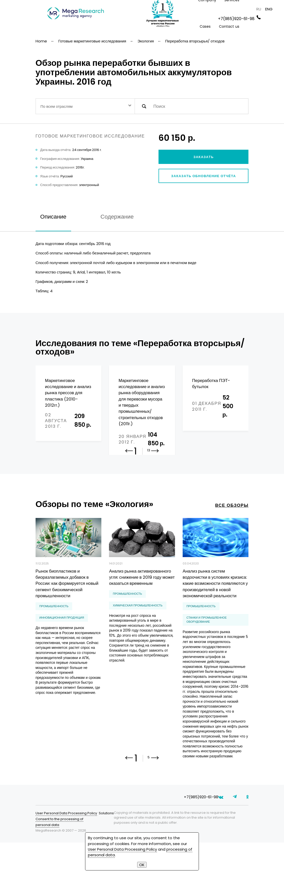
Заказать (203, 157)
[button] (155, 475)
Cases (205, 26)
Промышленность (54, 627)
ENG (269, 9)
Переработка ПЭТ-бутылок (211, 383)
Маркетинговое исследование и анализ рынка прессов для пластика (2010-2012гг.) (68, 392)
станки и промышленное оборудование (206, 641)
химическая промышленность (137, 626)
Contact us (229, 26)
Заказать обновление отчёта (203, 176)
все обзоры (231, 526)
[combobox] (85, 106)
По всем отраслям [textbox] (56, 106)
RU (258, 9)
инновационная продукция (61, 639)
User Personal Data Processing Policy (66, 843)
